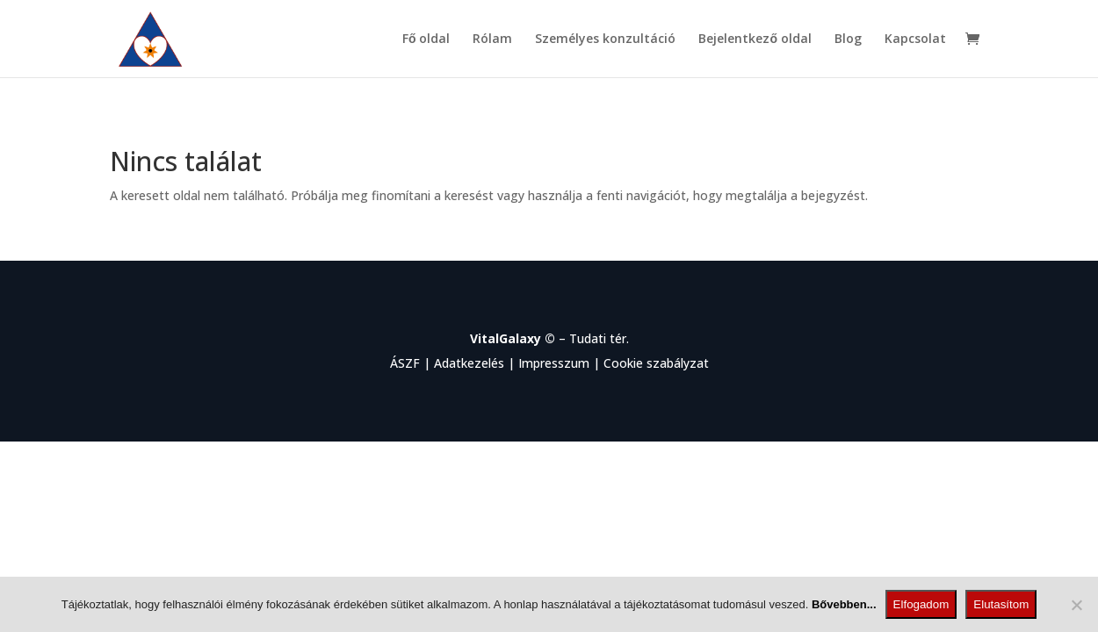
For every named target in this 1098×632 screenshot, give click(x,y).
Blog (848, 39)
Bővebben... (844, 604)
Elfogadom (921, 604)
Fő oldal (426, 39)
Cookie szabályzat (656, 363)
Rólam (492, 39)
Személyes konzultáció (605, 39)
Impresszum (553, 363)
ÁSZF (405, 363)
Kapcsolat (915, 39)
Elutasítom (1001, 604)
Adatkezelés (469, 363)
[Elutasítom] (1076, 605)
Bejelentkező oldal (755, 39)
